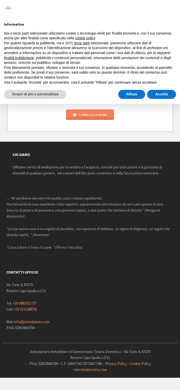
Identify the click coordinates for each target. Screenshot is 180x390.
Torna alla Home (90, 115)
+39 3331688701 (25, 310)
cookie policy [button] (85, 38)
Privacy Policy (116, 364)
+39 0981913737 (24, 304)
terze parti (82, 43)
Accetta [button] (161, 94)
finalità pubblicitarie (19, 58)
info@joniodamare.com (32, 322)
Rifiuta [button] (131, 94)
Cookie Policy (140, 364)
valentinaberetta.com (90, 370)
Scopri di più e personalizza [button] (35, 94)
